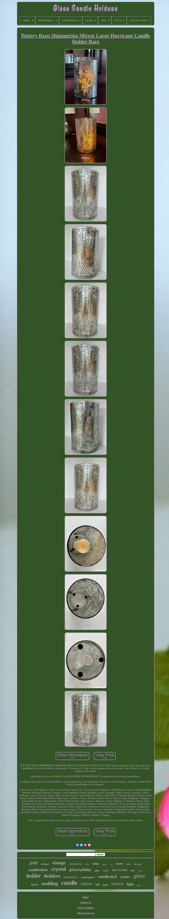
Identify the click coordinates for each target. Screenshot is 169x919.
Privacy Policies (85, 907)
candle (69, 883)
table (105, 870)
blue (133, 870)
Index (86, 897)
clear (125, 877)
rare (111, 864)
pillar (97, 870)
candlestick (107, 876)
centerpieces (75, 863)
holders (52, 876)
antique (45, 864)
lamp (96, 863)
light (130, 884)
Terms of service (85, 913)
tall (97, 884)
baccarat (138, 864)
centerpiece (88, 877)
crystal (58, 869)
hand (105, 884)
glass (139, 876)
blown (34, 884)
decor (140, 870)
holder (33, 876)
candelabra (71, 877)
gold (138, 885)
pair (34, 862)
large (87, 864)
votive (86, 883)
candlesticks (38, 870)
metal (104, 864)
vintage (59, 862)
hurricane (119, 870)
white (128, 864)
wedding (49, 883)
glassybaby (80, 870)
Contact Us (85, 902)
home (119, 863)
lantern (117, 883)
